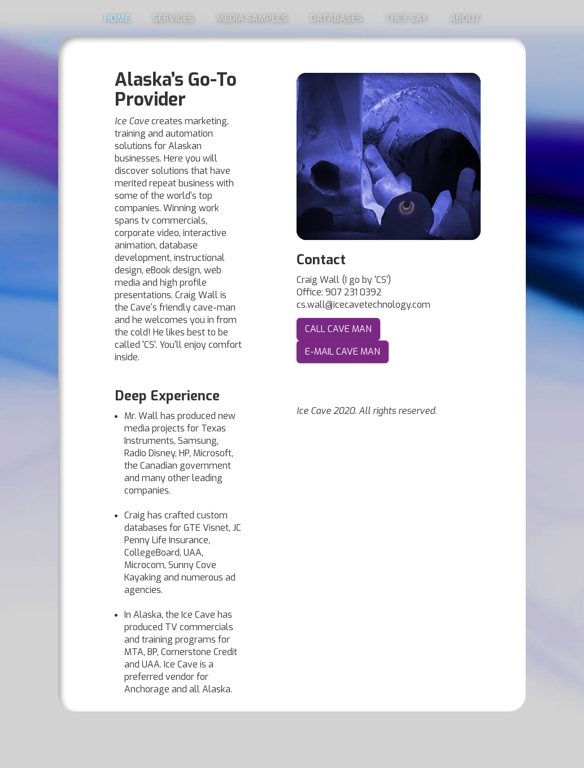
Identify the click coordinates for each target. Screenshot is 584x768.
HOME (117, 18)
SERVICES (173, 18)
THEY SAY (406, 18)
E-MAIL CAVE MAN (342, 351)
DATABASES (336, 18)
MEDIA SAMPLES (251, 18)
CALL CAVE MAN (338, 329)
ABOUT (465, 18)
